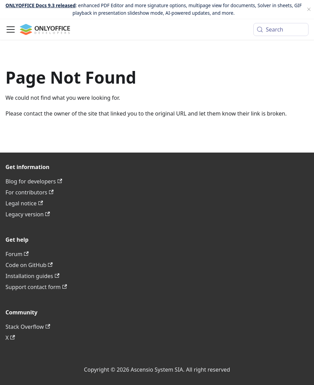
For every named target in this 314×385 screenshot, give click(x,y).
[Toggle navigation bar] (10, 29)
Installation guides (32, 276)
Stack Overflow (27, 326)
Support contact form (36, 287)
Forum (17, 254)
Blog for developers (33, 181)
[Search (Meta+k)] (281, 29)
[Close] (309, 9)
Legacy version (27, 214)
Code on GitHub (29, 265)
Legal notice (24, 203)
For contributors (29, 192)
